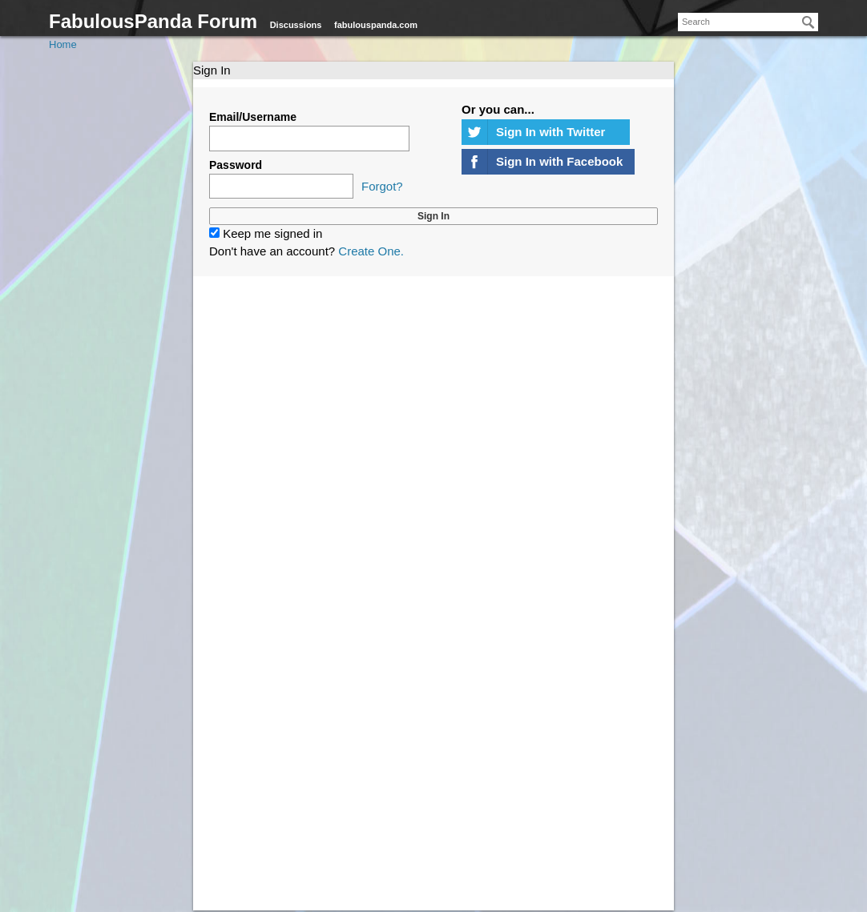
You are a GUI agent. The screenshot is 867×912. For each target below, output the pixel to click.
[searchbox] (748, 22)
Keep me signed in (265, 233)
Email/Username (252, 116)
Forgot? (382, 186)
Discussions (296, 25)
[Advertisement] (433, 478)
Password (235, 165)
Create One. (371, 251)
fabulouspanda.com (375, 25)
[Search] (808, 22)
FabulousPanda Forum (153, 21)
